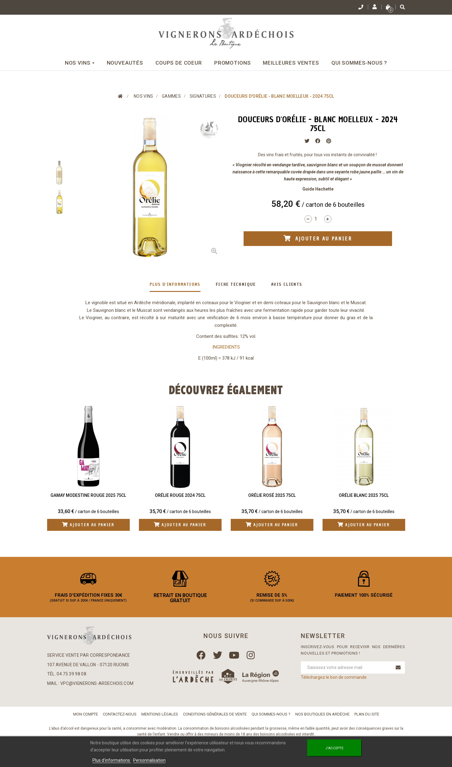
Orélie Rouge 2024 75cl (180, 495)
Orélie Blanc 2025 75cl (364, 495)
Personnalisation (149, 760)
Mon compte (85, 718)
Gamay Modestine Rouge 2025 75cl (88, 495)
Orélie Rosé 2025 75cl (272, 495)
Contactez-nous (119, 718)
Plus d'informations (175, 284)
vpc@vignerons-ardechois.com (96, 688)
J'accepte (334, 748)
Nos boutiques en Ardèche (322, 718)
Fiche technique (236, 284)
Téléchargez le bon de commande (334, 681)
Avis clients (286, 284)
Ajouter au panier (88, 525)
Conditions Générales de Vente (215, 718)
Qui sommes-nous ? (271, 718)
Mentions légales (159, 718)
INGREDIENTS (226, 347)
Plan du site (366, 718)
